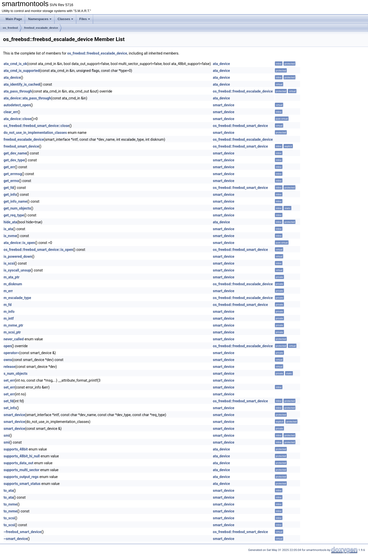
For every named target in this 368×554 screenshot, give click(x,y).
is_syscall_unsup (17, 270)
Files (84, 19)
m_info (9, 312)
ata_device (221, 64)
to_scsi (9, 518)
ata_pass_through (18, 91)
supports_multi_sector (21, 470)
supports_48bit (16, 449)
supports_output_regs (21, 477)
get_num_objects (17, 208)
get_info (10, 194)
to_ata (8, 490)
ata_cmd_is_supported (22, 71)
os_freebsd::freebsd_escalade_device (97, 53)
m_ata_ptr (11, 277)
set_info (10, 408)
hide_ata (10, 222)
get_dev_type (14, 160)
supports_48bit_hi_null (22, 456)
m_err (8, 291)
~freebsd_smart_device (22, 532)
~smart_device (15, 539)
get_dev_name (15, 153)
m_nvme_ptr (13, 325)
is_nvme (10, 236)
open (7, 346)
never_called (14, 339)
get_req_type (14, 215)
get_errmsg (13, 174)
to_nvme (10, 504)
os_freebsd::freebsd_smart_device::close (36, 126)
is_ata (8, 229)
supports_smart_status (22, 484)
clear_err (11, 112)
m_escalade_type (17, 298)
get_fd (9, 188)
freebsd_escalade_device (41, 27)
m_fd (7, 305)
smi (6, 435)
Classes (65, 19)
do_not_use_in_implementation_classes (35, 133)
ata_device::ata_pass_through (27, 98)
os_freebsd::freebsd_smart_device (240, 126)
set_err (9, 380)
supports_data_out (18, 463)
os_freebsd (10, 27)
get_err (9, 167)
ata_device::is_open (19, 243)
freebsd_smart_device (21, 146)
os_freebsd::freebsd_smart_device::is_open (38, 250)
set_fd (8, 401)
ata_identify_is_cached (22, 84)
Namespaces (40, 19)
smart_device (223, 105)
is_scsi (9, 263)
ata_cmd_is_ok (15, 64)
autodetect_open (17, 105)
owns (8, 360)
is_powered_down (18, 256)
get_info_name (15, 201)
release (9, 367)
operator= (11, 353)
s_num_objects (16, 373)
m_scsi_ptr (12, 332)
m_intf (9, 318)
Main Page (14, 19)
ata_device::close (17, 119)
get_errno (11, 181)
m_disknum (13, 284)
